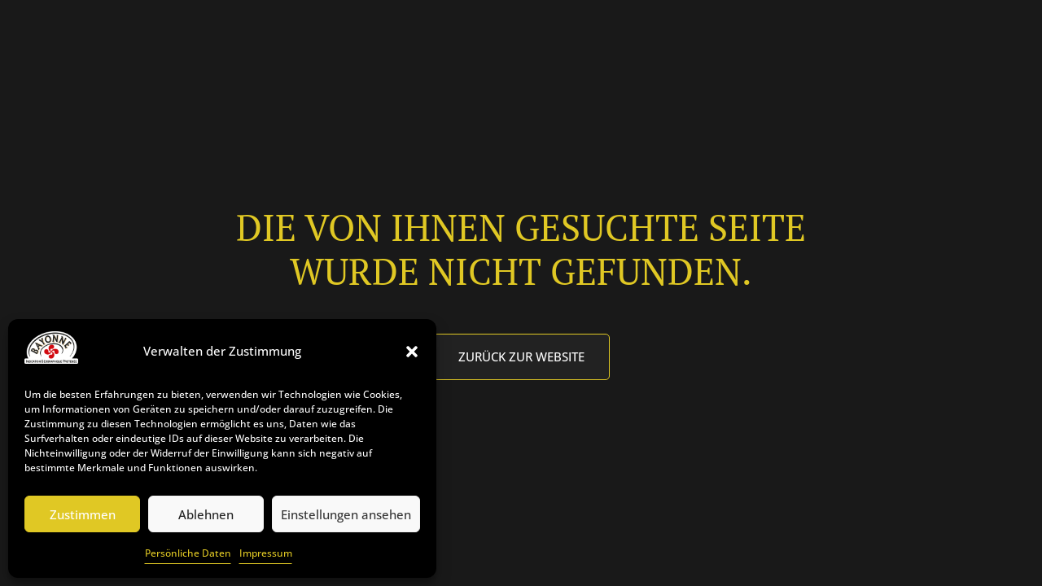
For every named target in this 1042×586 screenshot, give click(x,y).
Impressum (265, 553)
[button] (412, 351)
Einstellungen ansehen (346, 514)
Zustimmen (83, 514)
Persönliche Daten (188, 553)
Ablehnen (206, 514)
